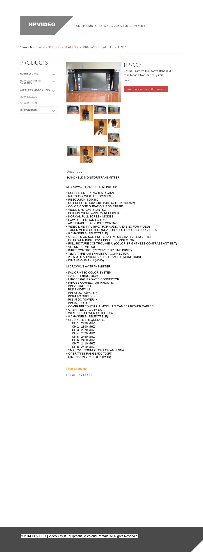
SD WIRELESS (28, 103)
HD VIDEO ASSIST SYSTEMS (31, 82)
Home (41, 47)
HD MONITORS (29, 110)
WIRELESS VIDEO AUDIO (35, 90)
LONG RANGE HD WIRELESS (98, 47)
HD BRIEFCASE (29, 73)
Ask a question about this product (146, 89)
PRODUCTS (54, 47)
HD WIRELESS (71, 47)
